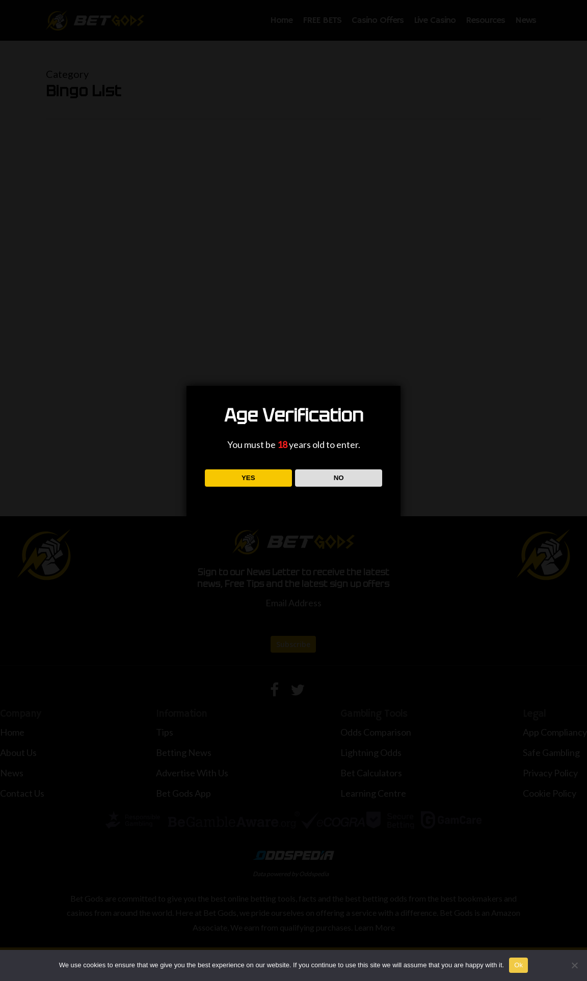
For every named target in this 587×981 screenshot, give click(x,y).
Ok (518, 965)
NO (339, 478)
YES (248, 478)
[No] (574, 965)
